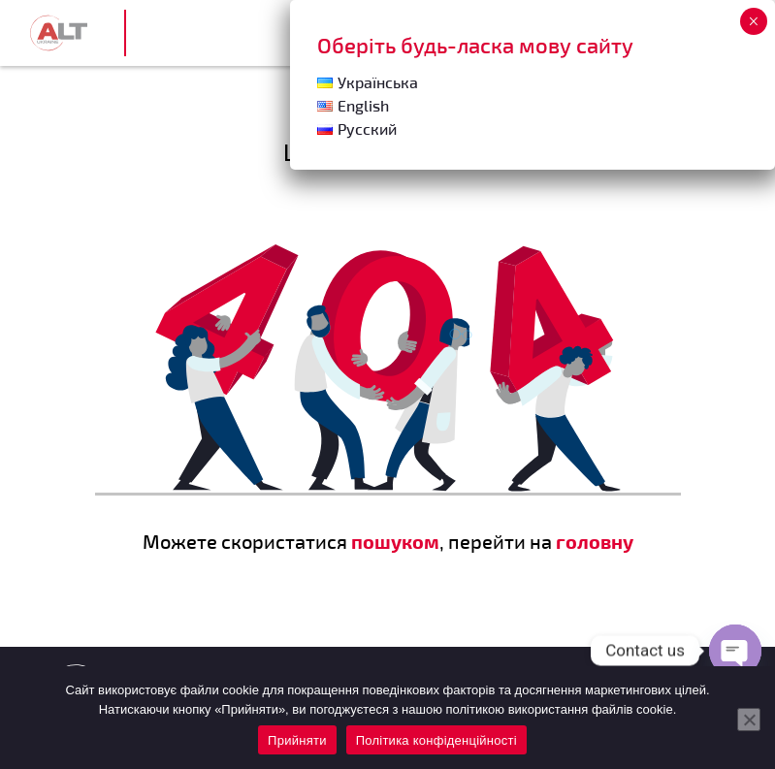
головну (594, 541)
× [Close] (753, 21)
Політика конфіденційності (436, 740)
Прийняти (297, 740)
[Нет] (748, 719)
